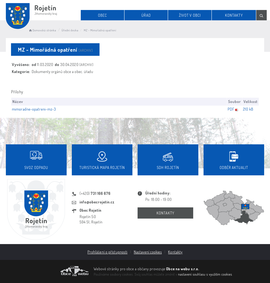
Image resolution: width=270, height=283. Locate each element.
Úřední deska (70, 30)
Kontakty (234, 15)
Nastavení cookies (148, 251)
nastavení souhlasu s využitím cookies (205, 274)
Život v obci (190, 15)
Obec (102, 15)
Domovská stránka (42, 30)
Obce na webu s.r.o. (182, 268)
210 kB (248, 109)
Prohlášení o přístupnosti (107, 251)
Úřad (146, 15)
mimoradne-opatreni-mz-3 (34, 109)
